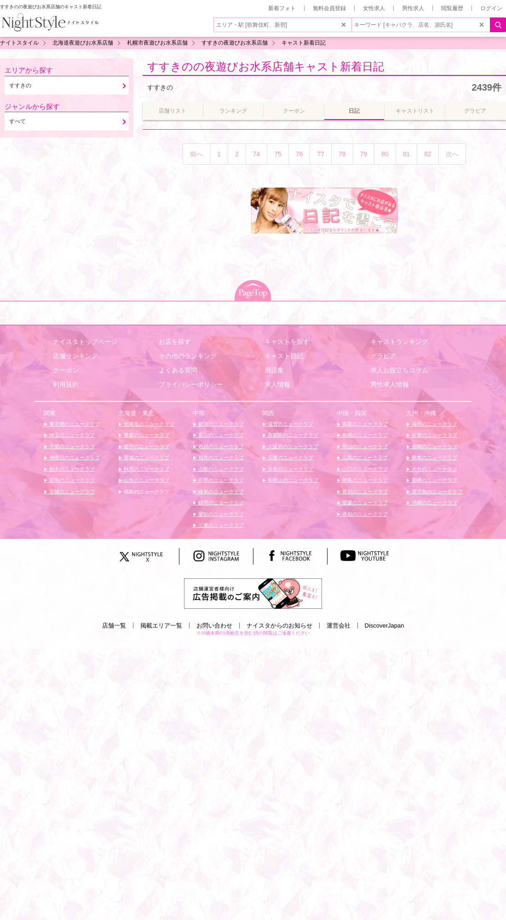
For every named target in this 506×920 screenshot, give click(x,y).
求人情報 (277, 384)
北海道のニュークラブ (148, 424)
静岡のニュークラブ (220, 502)
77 (320, 154)
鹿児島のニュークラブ (436, 491)
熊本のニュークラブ (433, 457)
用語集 (274, 370)
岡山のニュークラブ (364, 446)
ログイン (491, 8)
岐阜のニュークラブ (220, 491)
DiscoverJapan (384, 625)
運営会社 (339, 625)
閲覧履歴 (452, 8)
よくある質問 (178, 370)
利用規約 (66, 384)
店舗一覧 (114, 625)
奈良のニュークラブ (289, 469)
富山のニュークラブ (220, 435)
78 (342, 154)
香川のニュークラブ (364, 491)
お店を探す (175, 341)
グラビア (383, 356)
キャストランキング (399, 341)
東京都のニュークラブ (74, 424)
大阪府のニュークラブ (292, 446)
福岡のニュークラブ (433, 424)
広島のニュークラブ (364, 457)
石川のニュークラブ (220, 446)
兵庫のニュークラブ (289, 457)
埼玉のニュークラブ (71, 435)
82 (427, 154)
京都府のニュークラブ (292, 435)
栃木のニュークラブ (71, 469)
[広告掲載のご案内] (253, 593)
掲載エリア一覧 (161, 625)
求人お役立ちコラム (399, 370)
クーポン (66, 370)
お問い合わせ (214, 625)
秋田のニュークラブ (145, 469)
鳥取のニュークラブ (364, 424)
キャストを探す (287, 341)
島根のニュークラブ (364, 435)
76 (299, 154)
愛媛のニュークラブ (364, 502)
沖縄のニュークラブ (433, 502)
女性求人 (374, 8)
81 (406, 154)
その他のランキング (188, 356)
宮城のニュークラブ (145, 457)
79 (364, 154)
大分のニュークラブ (433, 469)
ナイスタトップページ (85, 341)
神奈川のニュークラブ (74, 457)
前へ (196, 154)
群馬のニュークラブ (71, 480)
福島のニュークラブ (145, 491)
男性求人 (413, 8)
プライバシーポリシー (191, 384)
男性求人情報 (389, 384)
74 (256, 154)
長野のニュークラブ (220, 480)
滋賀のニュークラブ (289, 424)
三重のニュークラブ (220, 525)
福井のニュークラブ (220, 457)
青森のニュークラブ (145, 435)
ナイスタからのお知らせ (279, 625)
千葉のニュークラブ (71, 446)
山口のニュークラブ (364, 469)
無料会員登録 (329, 8)
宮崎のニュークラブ (433, 480)
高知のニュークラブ (364, 514)
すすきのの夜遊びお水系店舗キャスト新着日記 (265, 66)
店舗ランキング (75, 356)
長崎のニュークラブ (433, 446)
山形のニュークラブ (145, 480)
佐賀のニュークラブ (433, 435)
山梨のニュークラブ (220, 469)
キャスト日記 (283, 356)
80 (385, 154)
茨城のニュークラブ (71, 491)
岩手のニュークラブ (145, 446)
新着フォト (282, 8)
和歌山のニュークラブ (292, 480)
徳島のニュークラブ (364, 480)
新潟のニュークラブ (220, 424)
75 (278, 154)
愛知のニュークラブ (220, 514)
